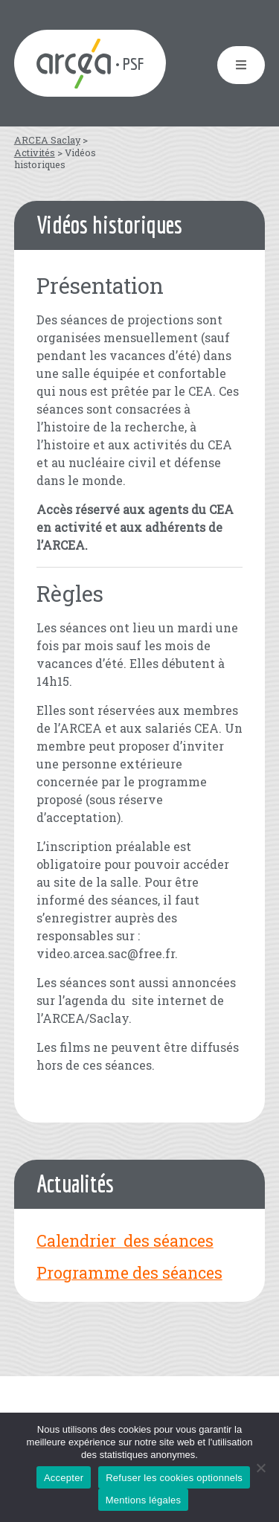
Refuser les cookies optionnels (174, 1477)
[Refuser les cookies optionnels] (260, 1467)
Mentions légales (144, 1500)
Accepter (63, 1477)
